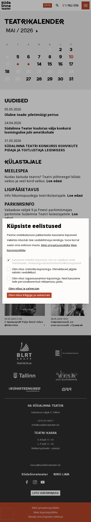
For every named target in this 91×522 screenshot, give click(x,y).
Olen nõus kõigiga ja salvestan (29, 295)
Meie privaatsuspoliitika (55, 245)
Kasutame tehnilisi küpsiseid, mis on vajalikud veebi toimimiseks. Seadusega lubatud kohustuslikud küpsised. (46, 261)
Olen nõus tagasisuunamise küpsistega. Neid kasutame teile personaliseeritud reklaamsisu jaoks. (46, 280)
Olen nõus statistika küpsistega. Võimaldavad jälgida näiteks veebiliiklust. (44, 270)
